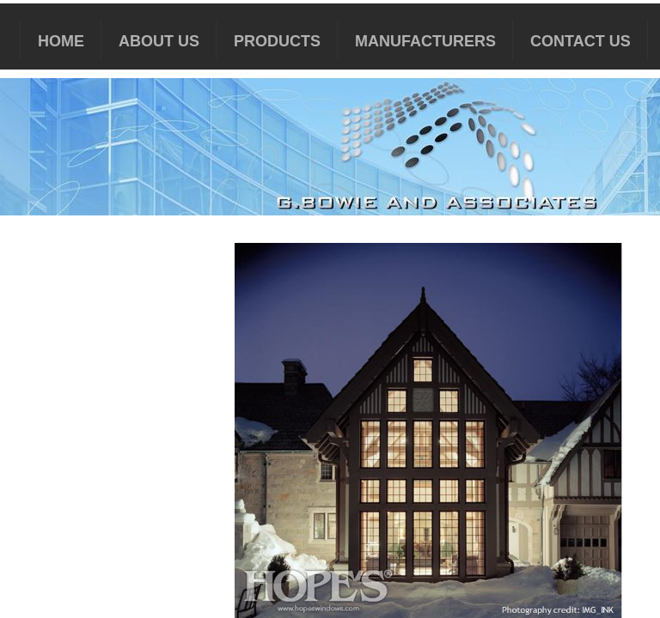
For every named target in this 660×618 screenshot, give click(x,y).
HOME (61, 41)
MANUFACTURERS (425, 41)
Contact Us (580, 41)
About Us (159, 41)
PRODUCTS (277, 41)
